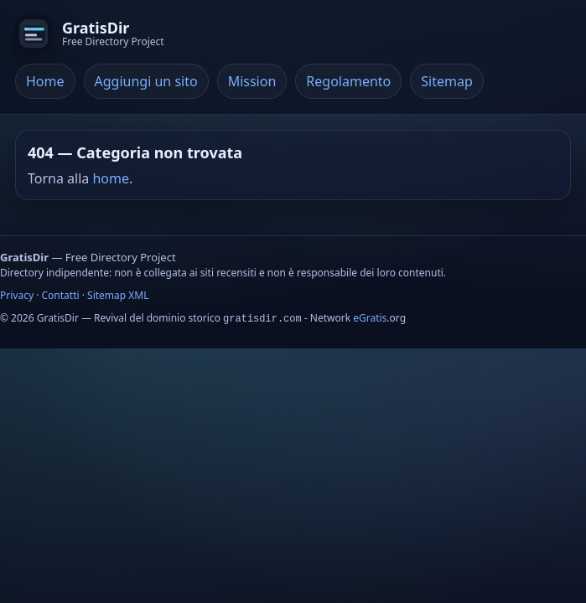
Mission (252, 81)
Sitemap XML (117, 295)
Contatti (61, 295)
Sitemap (447, 81)
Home (45, 81)
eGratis (369, 318)
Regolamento (348, 81)
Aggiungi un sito (146, 81)
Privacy (17, 295)
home (110, 178)
